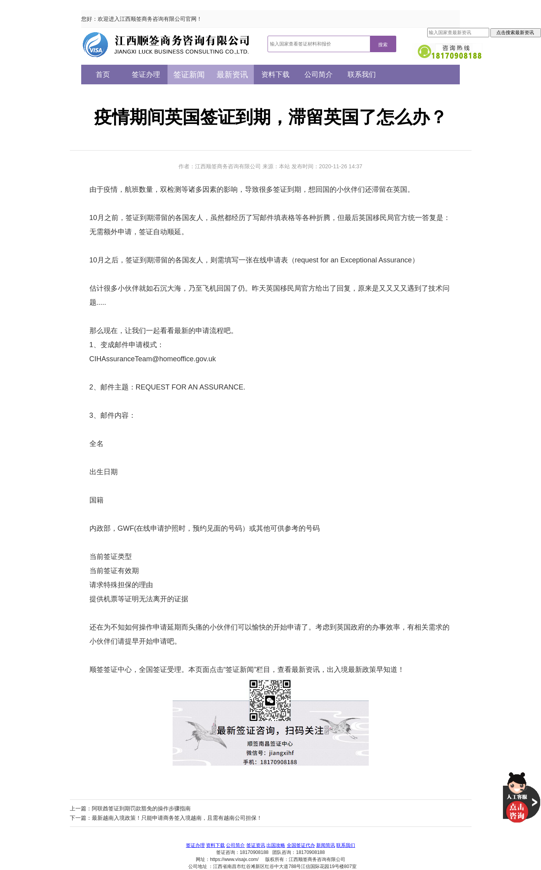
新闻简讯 (325, 845)
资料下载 (275, 74)
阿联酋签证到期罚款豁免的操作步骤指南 (141, 808)
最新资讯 (232, 74)
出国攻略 (275, 845)
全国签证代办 (301, 845)
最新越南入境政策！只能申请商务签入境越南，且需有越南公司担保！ (177, 818)
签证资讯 (255, 845)
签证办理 (146, 74)
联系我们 (362, 74)
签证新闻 (189, 74)
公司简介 (318, 74)
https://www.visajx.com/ (234, 859)
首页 (103, 74)
